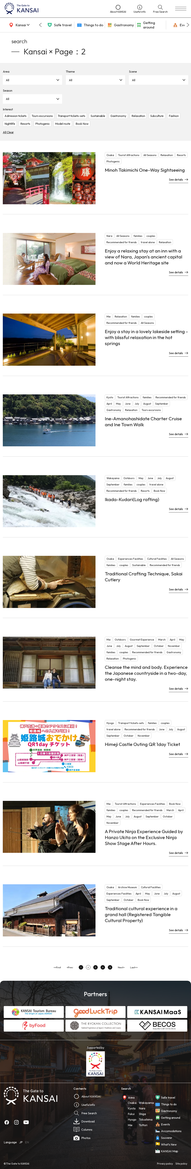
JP (21, 1142)
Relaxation (138, 116)
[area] (18, 25)
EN (27, 1142)
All (7, 80)
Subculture (157, 116)
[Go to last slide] (40, 25)
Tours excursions (42, 116)
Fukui (131, 1114)
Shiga (142, 1114)
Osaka (132, 1103)
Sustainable (97, 116)
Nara (142, 1108)
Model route (62, 124)
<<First (57, 967)
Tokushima (145, 1119)
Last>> (134, 967)
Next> (121, 967)
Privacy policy (165, 1163)
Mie (130, 1125)
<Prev (70, 967)
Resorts (25, 124)
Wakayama (146, 1103)
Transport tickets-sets (71, 116)
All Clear (8, 132)
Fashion (174, 116)
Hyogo (132, 1119)
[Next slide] (188, 25)
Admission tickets (15, 116)
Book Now (82, 124)
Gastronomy (118, 116)
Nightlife (9, 124)
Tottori (143, 1125)
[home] (54, 9)
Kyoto (132, 1108)
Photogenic (42, 124)
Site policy (181, 1163)
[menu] (180, 8)
